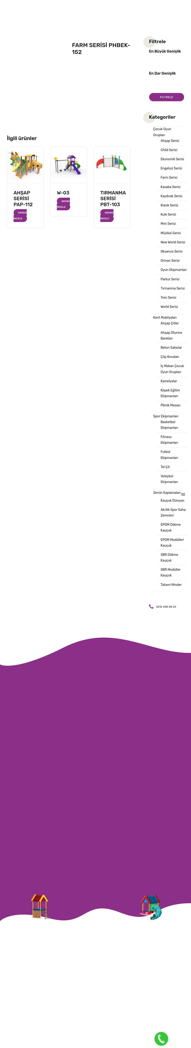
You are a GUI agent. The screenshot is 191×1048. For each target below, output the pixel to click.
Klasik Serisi (169, 205)
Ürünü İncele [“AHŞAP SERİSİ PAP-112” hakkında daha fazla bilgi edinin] (20, 215)
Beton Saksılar (171, 348)
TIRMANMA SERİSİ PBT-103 (113, 198)
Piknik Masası (170, 405)
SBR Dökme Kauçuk (169, 557)
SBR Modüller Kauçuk (170, 572)
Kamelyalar (169, 381)
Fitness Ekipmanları (169, 440)
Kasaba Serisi (170, 187)
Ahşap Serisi (170, 141)
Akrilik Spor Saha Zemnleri (173, 512)
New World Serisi (173, 242)
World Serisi (169, 307)
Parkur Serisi (170, 279)
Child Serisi (169, 150)
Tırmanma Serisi (173, 288)
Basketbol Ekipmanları (169, 425)
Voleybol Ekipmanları (169, 479)
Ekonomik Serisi (172, 159)
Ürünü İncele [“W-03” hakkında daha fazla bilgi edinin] (63, 204)
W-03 (63, 193)
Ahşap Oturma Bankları (171, 335)
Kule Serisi (168, 214)
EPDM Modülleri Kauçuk (172, 543)
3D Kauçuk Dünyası (173, 497)
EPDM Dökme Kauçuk (171, 527)
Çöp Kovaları (170, 357)
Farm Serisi (169, 178)
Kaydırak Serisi (171, 196)
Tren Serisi (168, 298)
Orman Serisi (170, 261)
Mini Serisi (168, 224)
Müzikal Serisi (171, 233)
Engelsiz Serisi (171, 168)
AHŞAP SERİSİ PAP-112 (23, 198)
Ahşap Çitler (170, 323)
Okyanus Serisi (171, 251)
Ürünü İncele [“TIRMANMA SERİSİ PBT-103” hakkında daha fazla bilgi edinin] (106, 215)
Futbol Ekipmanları (169, 455)
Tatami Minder (171, 585)
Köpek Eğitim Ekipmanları (170, 393)
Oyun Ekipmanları (174, 270)
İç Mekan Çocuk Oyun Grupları (172, 369)
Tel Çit (165, 467)
